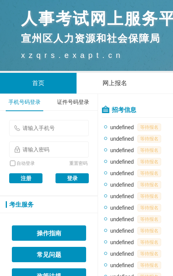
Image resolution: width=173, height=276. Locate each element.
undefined (122, 127)
